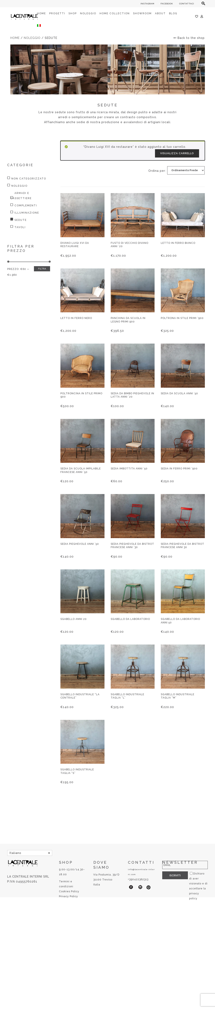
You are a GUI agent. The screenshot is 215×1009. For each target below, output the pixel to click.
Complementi (25, 205)
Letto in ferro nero (76, 318)
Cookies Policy (69, 891)
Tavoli (20, 227)
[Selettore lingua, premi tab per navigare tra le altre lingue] (29, 853)
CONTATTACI (186, 3)
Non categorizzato (28, 178)
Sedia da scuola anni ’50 (179, 393)
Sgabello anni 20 (73, 619)
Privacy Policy (68, 896)
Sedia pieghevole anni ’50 (79, 543)
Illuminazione (26, 212)
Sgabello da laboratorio (130, 619)
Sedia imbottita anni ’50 (129, 468)
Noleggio (32, 38)
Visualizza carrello (177, 153)
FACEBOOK (167, 3)
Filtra (42, 268)
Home (15, 38)
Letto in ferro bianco (178, 243)
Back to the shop (189, 38)
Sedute (20, 220)
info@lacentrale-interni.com (141, 872)
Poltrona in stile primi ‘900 (182, 318)
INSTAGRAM (147, 3)
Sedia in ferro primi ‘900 (179, 468)
